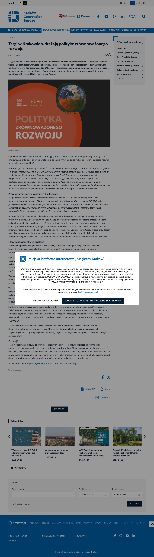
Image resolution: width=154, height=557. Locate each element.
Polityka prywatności (88, 292)
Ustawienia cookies (45, 301)
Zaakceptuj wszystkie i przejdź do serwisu (93, 301)
